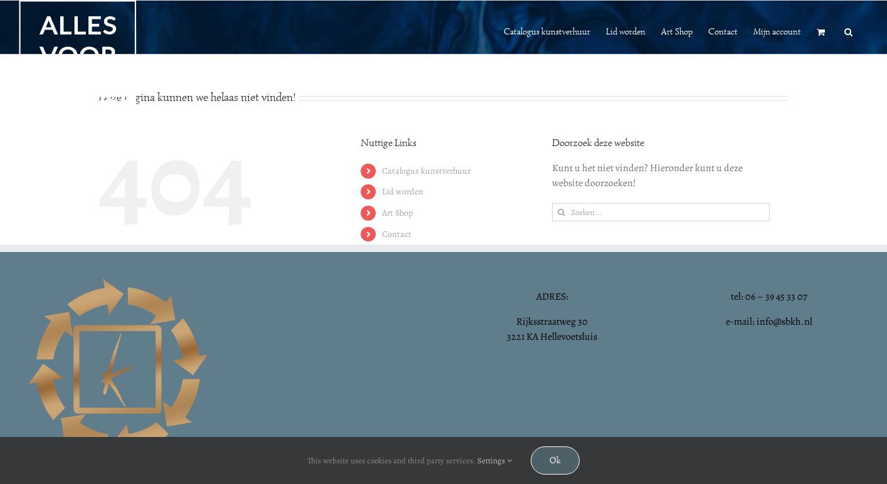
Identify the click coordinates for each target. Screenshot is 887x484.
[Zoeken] (561, 212)
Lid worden (402, 191)
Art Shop (397, 213)
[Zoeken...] (661, 212)
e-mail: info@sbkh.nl (769, 322)
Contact (397, 234)
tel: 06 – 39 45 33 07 (769, 296)
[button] (848, 30)
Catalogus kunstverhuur (426, 171)
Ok (555, 460)
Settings (494, 460)
